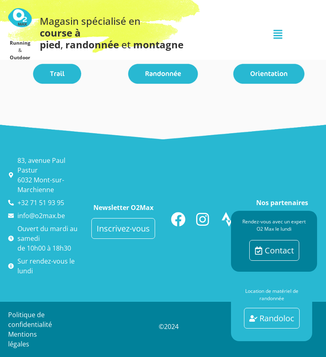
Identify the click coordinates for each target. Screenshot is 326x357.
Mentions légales (22, 339)
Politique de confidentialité (30, 319)
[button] (278, 34)
